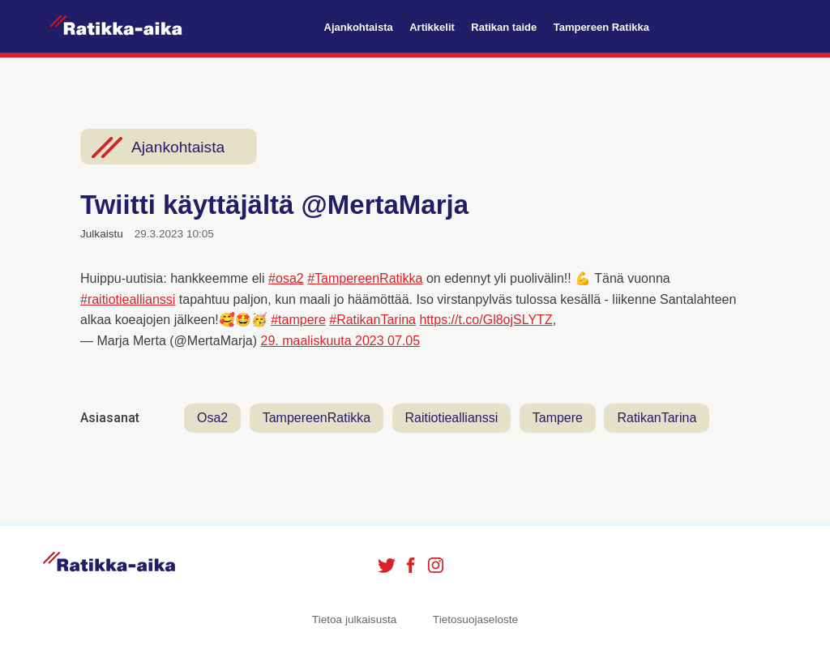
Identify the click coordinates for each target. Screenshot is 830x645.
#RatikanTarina (372, 320)
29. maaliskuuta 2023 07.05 (340, 341)
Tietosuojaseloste (475, 619)
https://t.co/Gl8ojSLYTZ (485, 320)
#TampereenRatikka (364, 278)
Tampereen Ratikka (601, 27)
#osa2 (286, 278)
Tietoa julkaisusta (354, 619)
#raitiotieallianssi (127, 299)
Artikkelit (432, 27)
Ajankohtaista (358, 27)
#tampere (298, 320)
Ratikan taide (504, 27)
